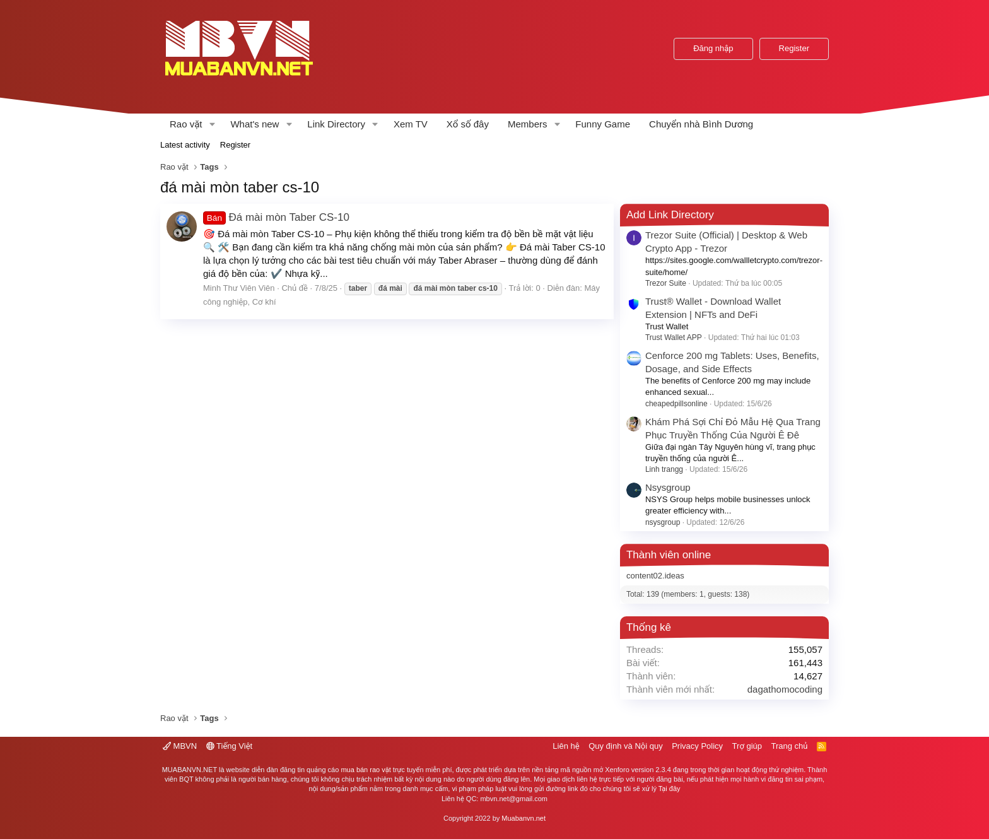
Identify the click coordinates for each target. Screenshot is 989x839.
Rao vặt (186, 124)
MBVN (180, 746)
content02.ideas (655, 575)
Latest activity (185, 145)
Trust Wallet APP (673, 337)
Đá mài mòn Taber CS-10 (276, 217)
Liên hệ (566, 746)
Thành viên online (668, 555)
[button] (212, 124)
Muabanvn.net (523, 818)
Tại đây (669, 788)
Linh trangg (664, 469)
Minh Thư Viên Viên (239, 288)
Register (235, 145)
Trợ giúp (747, 746)
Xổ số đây (468, 124)
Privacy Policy (697, 746)
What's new (254, 124)
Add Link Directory (670, 215)
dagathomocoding (784, 689)
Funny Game (602, 124)
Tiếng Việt (229, 746)
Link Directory (336, 124)
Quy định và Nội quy (625, 746)
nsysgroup (662, 522)
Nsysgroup (668, 487)
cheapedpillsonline (676, 403)
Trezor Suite (665, 283)
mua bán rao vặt (365, 769)
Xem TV (411, 124)
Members (527, 124)
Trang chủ (789, 746)
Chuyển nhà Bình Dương (701, 124)
